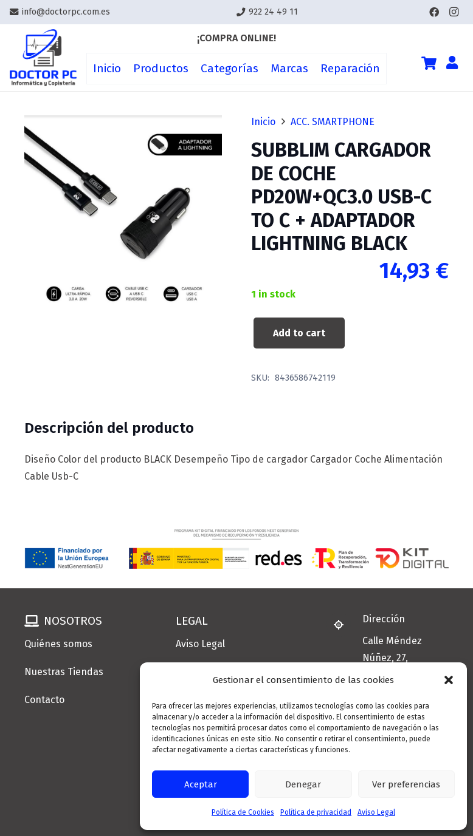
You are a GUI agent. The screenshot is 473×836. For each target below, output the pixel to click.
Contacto (44, 699)
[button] (449, 680)
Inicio (263, 121)
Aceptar (200, 784)
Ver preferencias (406, 784)
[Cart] (428, 63)
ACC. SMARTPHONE (333, 121)
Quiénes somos (58, 644)
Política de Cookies (243, 812)
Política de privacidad (315, 812)
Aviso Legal (376, 812)
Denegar (303, 784)
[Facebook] (434, 12)
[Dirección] (344, 625)
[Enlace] (43, 58)
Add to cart (299, 333)
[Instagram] (453, 12)
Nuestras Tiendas (63, 672)
